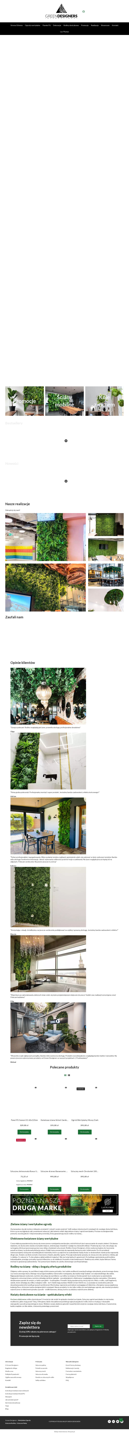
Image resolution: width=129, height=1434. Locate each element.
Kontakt (8, 1380)
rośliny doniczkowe (34, 1299)
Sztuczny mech (41, 1371)
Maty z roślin (99, 1280)
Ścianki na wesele (41, 1368)
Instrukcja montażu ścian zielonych (17, 1391)
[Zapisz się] (98, 1326)
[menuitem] (17, 25)
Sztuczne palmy (41, 1365)
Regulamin (99, 1330)
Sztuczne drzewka (42, 1374)
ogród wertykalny (87, 1231)
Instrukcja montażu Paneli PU (15, 1394)
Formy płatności (71, 1374)
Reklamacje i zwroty (72, 1368)
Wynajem (8, 1397)
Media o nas (9, 1371)
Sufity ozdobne (40, 1380)
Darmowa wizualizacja (12, 1403)
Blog (6, 1409)
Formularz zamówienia (73, 1371)
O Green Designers (11, 1365)
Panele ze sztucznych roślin (45, 1377)
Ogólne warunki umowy (13, 1377)
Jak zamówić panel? (11, 1400)
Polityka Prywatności (12, 1374)
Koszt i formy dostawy (73, 1365)
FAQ (67, 1380)
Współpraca (70, 1377)
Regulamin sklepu (11, 1368)
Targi (7, 1406)
